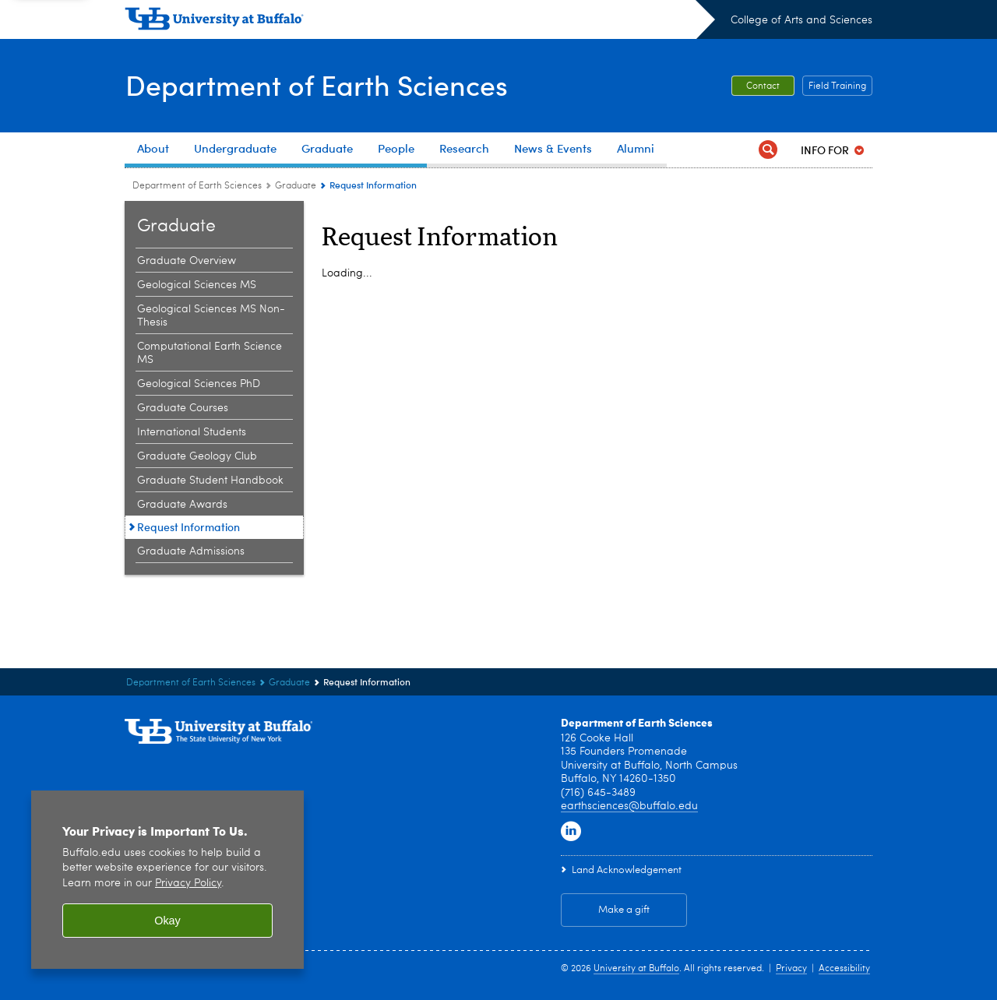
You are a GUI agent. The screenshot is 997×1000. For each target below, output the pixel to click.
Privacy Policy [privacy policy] (188, 883)
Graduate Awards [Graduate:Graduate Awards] (182, 504)
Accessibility (844, 969)
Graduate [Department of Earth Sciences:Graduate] (295, 186)
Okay (167, 920)
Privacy (791, 969)
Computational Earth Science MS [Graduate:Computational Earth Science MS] (209, 353)
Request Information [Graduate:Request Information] (188, 526)
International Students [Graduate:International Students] (191, 432)
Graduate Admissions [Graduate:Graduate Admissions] (191, 551)
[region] (167, 879)
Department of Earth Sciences (316, 84)
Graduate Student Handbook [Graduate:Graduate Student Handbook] (210, 480)
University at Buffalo (636, 969)
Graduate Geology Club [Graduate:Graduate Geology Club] (197, 456)
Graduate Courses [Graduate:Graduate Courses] (182, 408)
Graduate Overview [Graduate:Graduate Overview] (186, 260)
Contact (763, 86)
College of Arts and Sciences (801, 20)
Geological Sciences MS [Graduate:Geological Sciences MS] (196, 285)
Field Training (837, 86)
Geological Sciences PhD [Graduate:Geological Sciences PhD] (198, 384)
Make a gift (624, 910)
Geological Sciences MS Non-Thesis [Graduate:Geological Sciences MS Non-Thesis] (211, 316)
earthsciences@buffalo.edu (629, 806)
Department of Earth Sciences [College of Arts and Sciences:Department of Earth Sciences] (197, 186)
